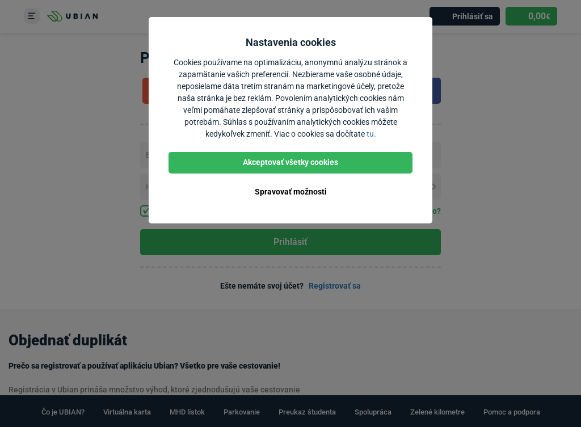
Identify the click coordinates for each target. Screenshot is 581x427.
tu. (371, 133)
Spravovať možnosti (291, 191)
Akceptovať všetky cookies (290, 162)
